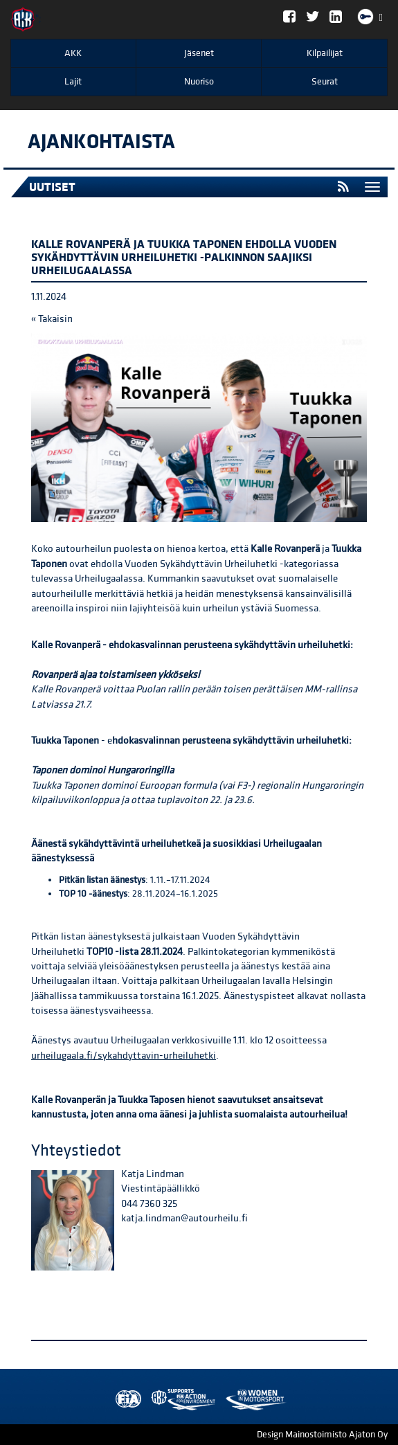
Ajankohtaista (101, 141)
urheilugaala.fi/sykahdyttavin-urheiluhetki (123, 1055)
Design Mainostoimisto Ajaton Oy (322, 1434)
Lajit (73, 81)
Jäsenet (199, 53)
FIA (125, 1399)
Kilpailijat (325, 53)
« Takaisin (52, 318)
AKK (73, 53)
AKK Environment (153, 1399)
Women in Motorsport (180, 1399)
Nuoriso (199, 81)
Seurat (324, 81)
